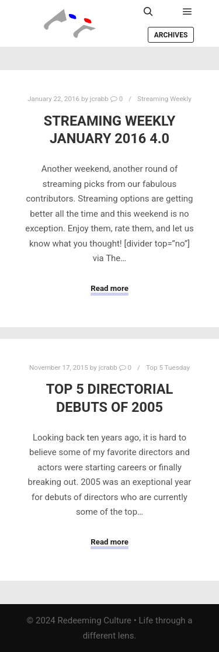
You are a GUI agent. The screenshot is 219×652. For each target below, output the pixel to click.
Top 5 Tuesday (168, 367)
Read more (109, 288)
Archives (171, 35)
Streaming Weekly (164, 99)
